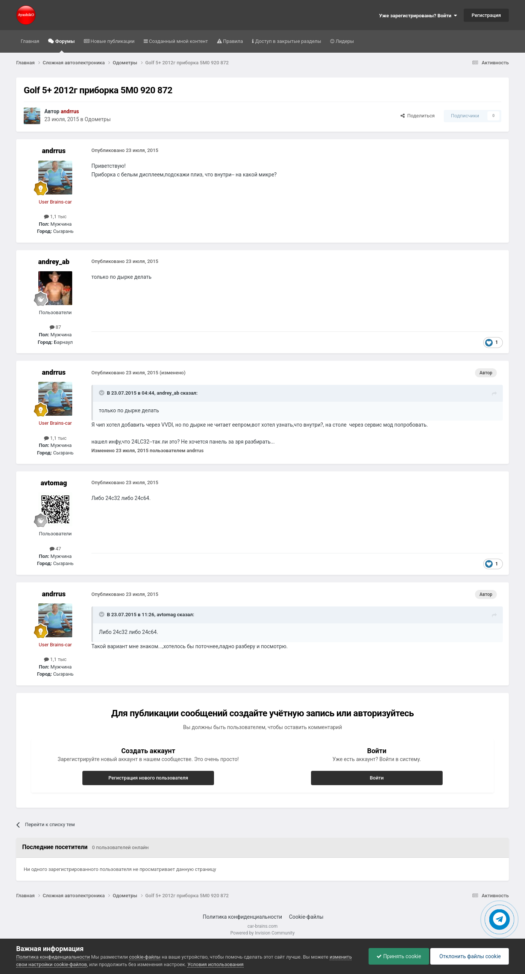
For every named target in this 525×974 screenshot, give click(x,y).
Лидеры (344, 41)
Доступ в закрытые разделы (287, 41)
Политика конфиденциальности (242, 917)
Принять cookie (398, 956)
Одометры (98, 119)
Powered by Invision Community (263, 933)
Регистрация (486, 15)
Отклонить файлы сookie (469, 956)
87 (55, 327)
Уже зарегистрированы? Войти (418, 15)
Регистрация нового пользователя (148, 778)
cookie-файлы (144, 957)
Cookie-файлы (306, 917)
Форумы (64, 45)
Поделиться (418, 116)
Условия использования (215, 964)
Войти (377, 778)
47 (55, 549)
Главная (30, 41)
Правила (232, 41)
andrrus (54, 151)
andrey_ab (53, 262)
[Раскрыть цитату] (102, 393)
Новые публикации (112, 41)
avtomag (54, 483)
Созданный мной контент (178, 41)
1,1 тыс (55, 216)
